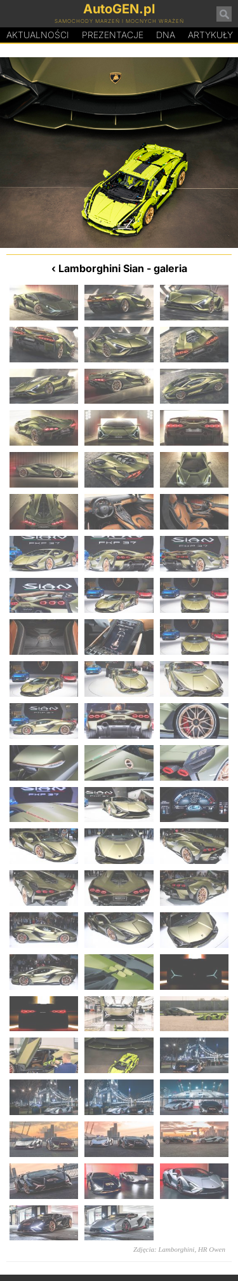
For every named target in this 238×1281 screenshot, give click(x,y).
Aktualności (37, 34)
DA (165, 35)
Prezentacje (112, 34)
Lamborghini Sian (101, 268)
